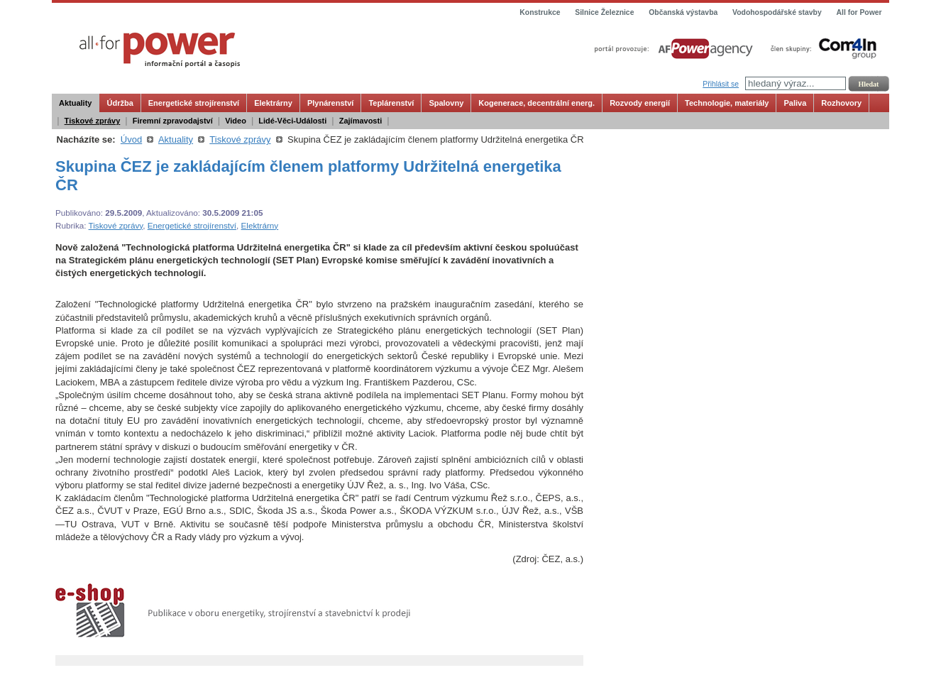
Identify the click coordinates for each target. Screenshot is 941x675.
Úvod (131, 139)
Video (235, 120)
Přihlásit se (721, 84)
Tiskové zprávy (93, 120)
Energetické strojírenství (193, 103)
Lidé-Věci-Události (292, 120)
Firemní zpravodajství (173, 120)
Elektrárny (273, 103)
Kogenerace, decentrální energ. (536, 103)
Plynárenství (330, 103)
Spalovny (446, 103)
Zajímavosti (361, 120)
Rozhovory (841, 103)
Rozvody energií (640, 103)
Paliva (794, 103)
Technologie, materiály (727, 103)
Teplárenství (391, 103)
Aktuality (75, 103)
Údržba (119, 103)
